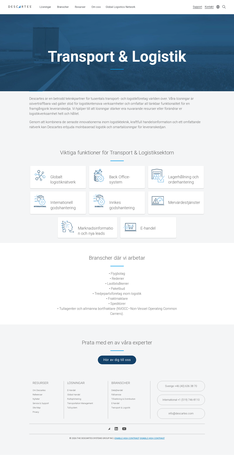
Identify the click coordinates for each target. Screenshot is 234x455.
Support (197, 6)
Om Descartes (39, 390)
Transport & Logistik (120, 407)
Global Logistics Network (120, 7)
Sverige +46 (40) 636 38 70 (181, 386)
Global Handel (73, 394)
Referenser (37, 394)
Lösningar (45, 7)
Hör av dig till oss (117, 360)
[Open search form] (224, 7)
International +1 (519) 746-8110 (181, 399)
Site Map (37, 407)
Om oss (96, 7)
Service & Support (41, 403)
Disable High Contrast (152, 438)
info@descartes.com (181, 413)
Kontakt (209, 6)
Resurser (80, 7)
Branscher (63, 7)
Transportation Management (80, 403)
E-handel (115, 403)
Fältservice (116, 394)
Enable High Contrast (127, 438)
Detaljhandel (117, 390)
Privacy (36, 412)
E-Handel (71, 390)
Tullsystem (72, 407)
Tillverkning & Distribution (123, 399)
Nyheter (36, 399)
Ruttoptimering (74, 399)
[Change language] (218, 7)
